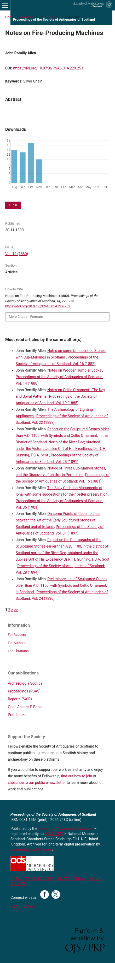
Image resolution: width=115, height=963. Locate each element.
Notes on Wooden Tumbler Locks (74, 370)
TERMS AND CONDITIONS (31, 879)
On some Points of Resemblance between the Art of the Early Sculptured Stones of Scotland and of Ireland (58, 520)
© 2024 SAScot (22, 906)
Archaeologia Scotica (25, 683)
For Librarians (18, 651)
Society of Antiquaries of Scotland (66, 828)
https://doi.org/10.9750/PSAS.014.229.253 (48, 68)
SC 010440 (54, 834)
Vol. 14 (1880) (50, 17)
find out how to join (76, 776)
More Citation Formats (26, 317)
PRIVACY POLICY (70, 879)
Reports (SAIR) (20, 699)
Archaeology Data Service (31, 849)
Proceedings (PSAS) (24, 691)
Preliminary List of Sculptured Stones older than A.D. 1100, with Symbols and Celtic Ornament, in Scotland (61, 585)
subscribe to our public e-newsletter (37, 782)
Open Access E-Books (25, 707)
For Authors (17, 643)
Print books (17, 715)
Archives (27, 17)
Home (9, 17)
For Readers (17, 635)
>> (16, 610)
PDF (14, 205)
